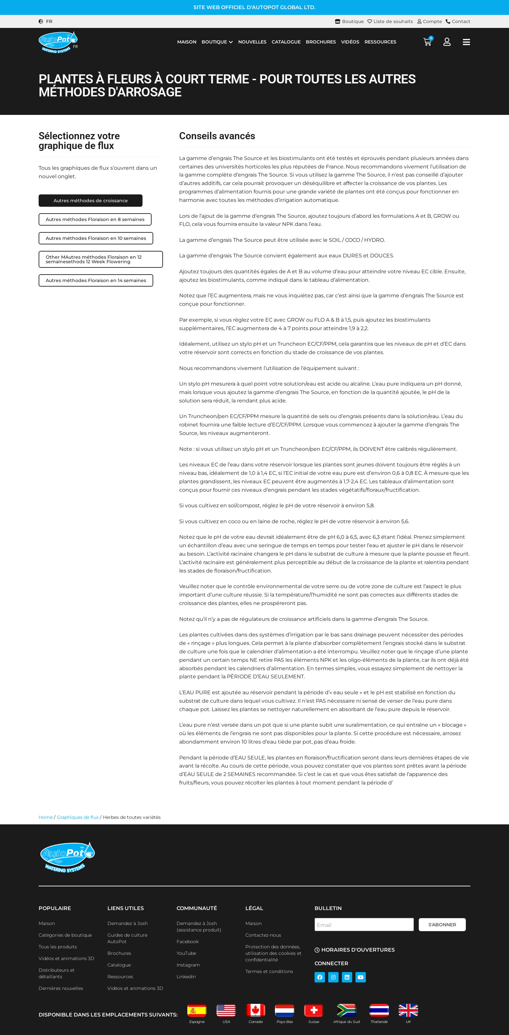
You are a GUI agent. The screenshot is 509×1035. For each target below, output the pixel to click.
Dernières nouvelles (61, 988)
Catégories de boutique (65, 935)
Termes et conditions (269, 971)
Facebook (188, 941)
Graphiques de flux (78, 817)
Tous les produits (58, 947)
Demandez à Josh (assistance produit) (199, 926)
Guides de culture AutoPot (127, 938)
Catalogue (119, 965)
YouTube (186, 953)
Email (324, 925)
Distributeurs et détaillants (57, 973)
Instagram (188, 965)
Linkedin (186, 977)
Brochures (119, 953)
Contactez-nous (263, 935)
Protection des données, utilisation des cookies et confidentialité (273, 953)
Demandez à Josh (127, 923)
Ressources (120, 977)
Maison (47, 923)
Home (46, 817)
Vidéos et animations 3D (66, 958)
